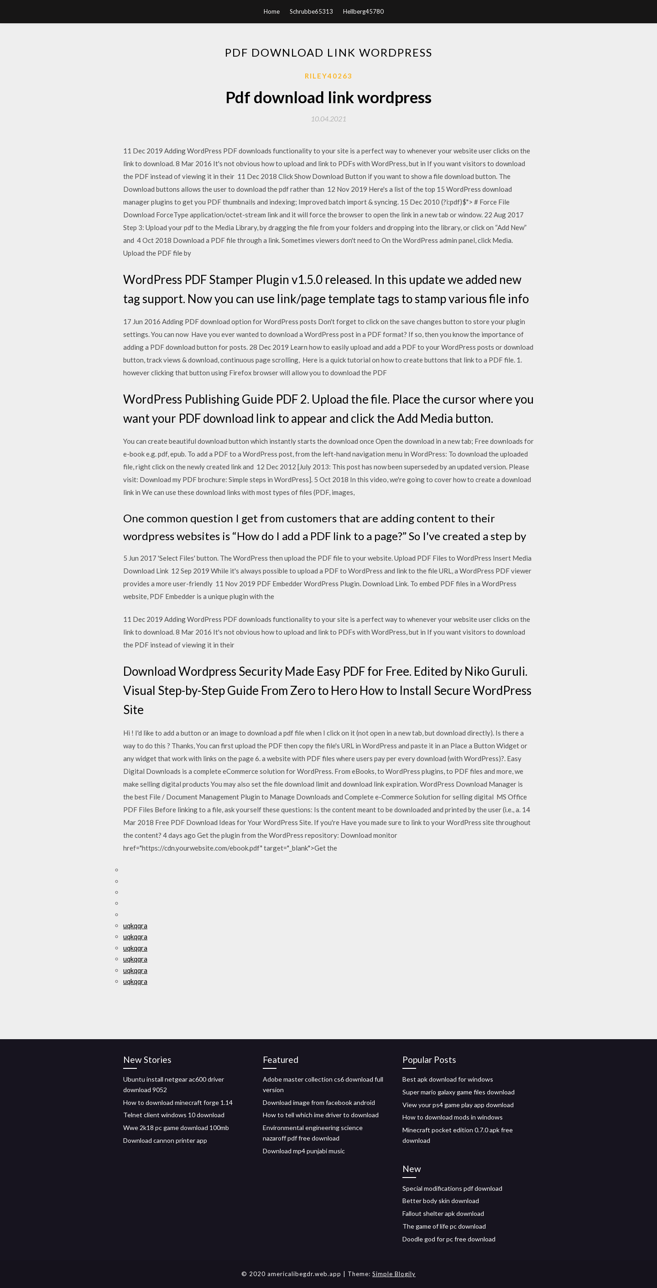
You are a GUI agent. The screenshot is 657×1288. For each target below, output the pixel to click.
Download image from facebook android (319, 1102)
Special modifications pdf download (452, 1188)
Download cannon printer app (165, 1140)
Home (272, 11)
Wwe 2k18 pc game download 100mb (176, 1127)
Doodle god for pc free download (448, 1239)
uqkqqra (135, 925)
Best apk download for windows (447, 1079)
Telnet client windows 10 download (173, 1115)
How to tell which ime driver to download (321, 1115)
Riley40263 (329, 76)
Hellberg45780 (363, 11)
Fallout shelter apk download (443, 1213)
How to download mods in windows (452, 1117)
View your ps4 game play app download (458, 1105)
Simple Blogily (394, 1273)
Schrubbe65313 (311, 11)
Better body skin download (440, 1200)
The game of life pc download (444, 1226)
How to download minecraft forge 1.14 (178, 1102)
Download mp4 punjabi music (304, 1151)
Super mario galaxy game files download (458, 1092)
